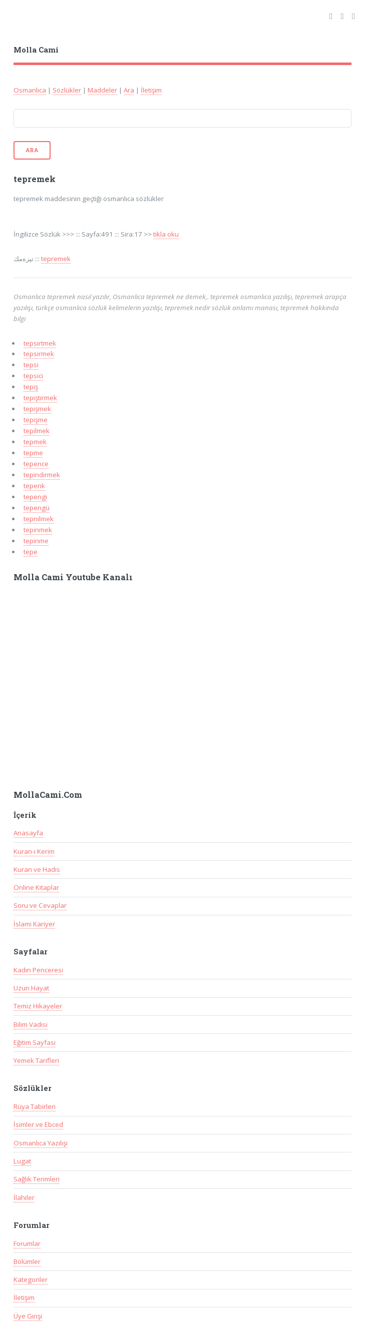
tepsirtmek (40, 343)
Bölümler (27, 1261)
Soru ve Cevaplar (40, 905)
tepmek (35, 441)
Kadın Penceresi (38, 969)
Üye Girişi (28, 1315)
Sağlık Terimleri (37, 1178)
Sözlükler (67, 90)
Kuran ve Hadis (37, 869)
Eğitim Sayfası (35, 1042)
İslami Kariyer (34, 923)
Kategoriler (31, 1279)
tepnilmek (39, 518)
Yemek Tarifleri (36, 1060)
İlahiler (24, 1197)
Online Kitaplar (36, 887)
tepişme (36, 419)
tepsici (33, 375)
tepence (36, 463)
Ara (129, 90)
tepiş (31, 386)
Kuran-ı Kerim (34, 851)
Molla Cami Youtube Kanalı (73, 577)
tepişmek (37, 408)
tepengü (37, 507)
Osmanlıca (30, 90)
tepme (33, 452)
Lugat (22, 1160)
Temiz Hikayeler (38, 1005)
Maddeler (102, 90)
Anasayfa (28, 832)
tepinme (36, 540)
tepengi (35, 496)
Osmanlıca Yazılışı (41, 1142)
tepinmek (38, 529)
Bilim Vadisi (31, 1024)
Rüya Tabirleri (35, 1106)
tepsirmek (39, 353)
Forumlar (27, 1243)
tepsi (31, 364)
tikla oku (166, 234)
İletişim (151, 90)
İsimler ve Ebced (38, 1124)
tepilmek (37, 430)
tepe (31, 551)
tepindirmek (42, 474)
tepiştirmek (40, 397)
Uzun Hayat (31, 987)
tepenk (34, 485)
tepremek (56, 258)
